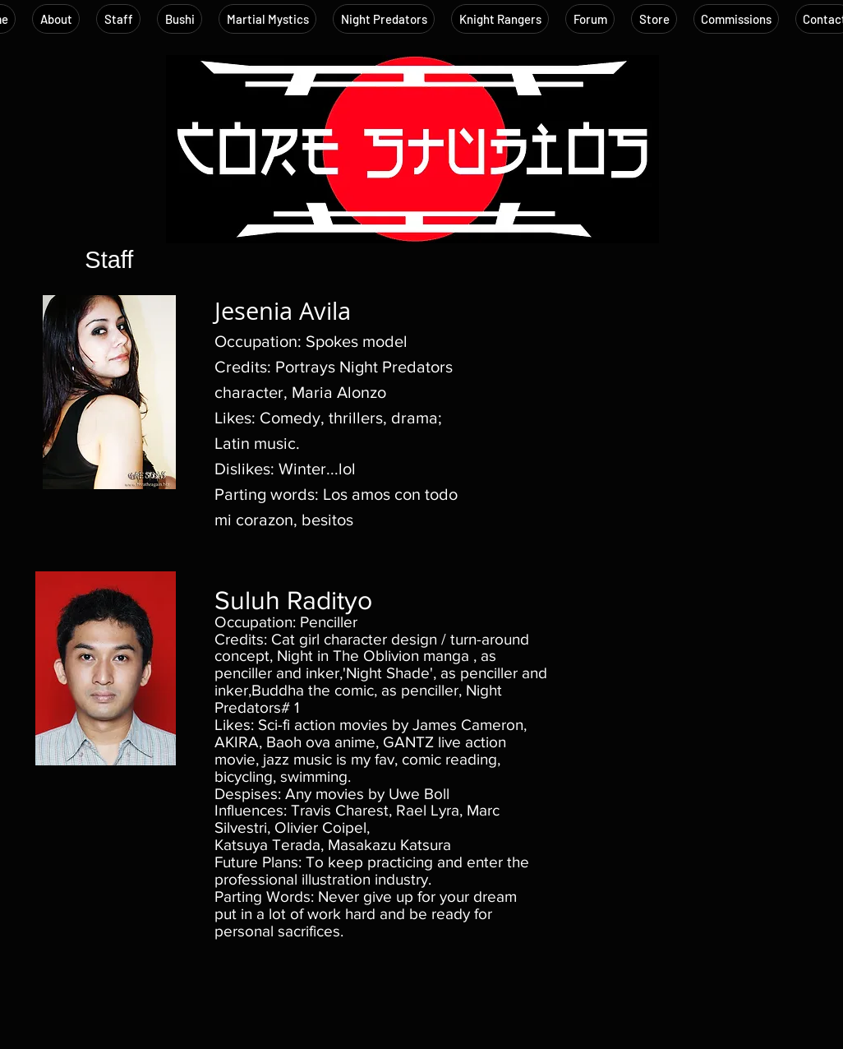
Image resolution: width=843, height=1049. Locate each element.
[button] (118, 19)
